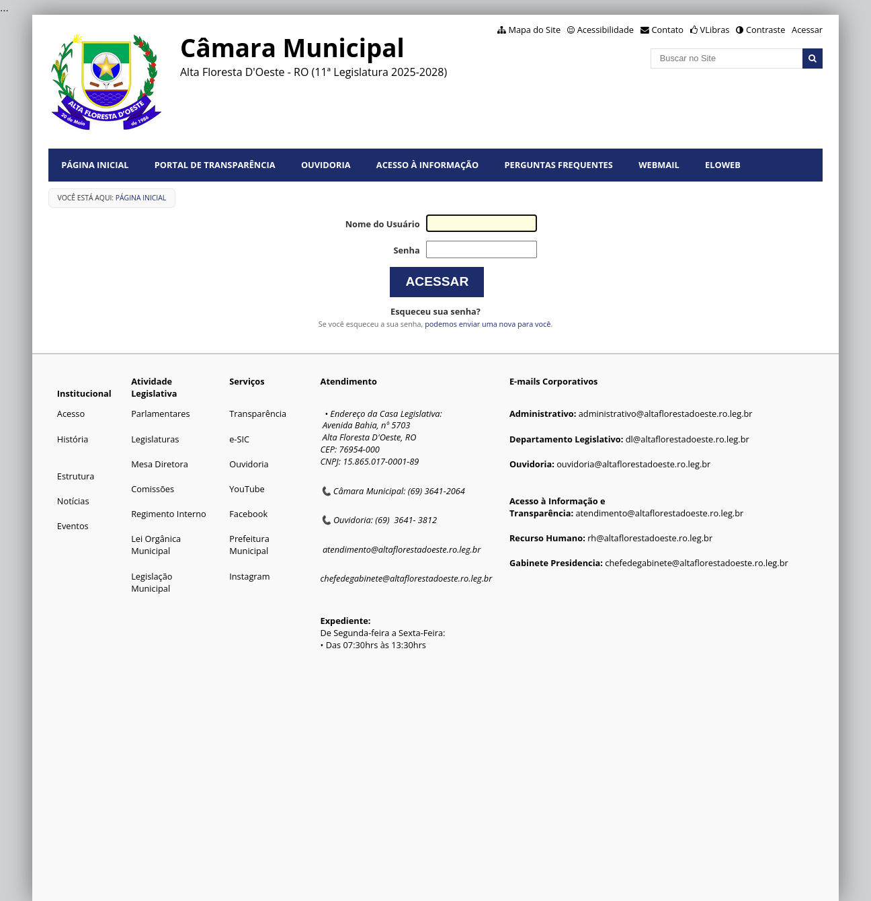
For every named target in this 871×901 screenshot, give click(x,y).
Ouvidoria (326, 165)
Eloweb (723, 165)
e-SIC (239, 439)
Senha (406, 250)
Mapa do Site (534, 30)
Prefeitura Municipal (249, 545)
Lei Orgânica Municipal (156, 545)
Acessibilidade (605, 30)
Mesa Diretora (159, 464)
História (73, 439)
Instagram (249, 576)
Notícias (73, 501)
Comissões (152, 489)
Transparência (257, 413)
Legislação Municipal (151, 582)
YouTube (247, 489)
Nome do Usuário (382, 224)
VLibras (715, 30)
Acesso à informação (427, 165)
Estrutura (76, 476)
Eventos (73, 526)
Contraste (765, 30)
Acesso (71, 413)
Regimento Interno (168, 514)
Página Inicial (94, 165)
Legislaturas (155, 439)
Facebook (248, 514)
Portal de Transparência (215, 165)
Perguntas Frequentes (559, 165)
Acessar (807, 30)
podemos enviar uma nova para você (487, 324)
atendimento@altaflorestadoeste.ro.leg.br (402, 549)
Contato (668, 30)
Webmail (658, 165)
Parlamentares (160, 413)
